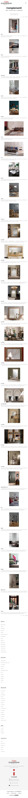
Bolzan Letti (3, 624)
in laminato (3, 700)
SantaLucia (3, 642)
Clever (2, 626)
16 (25, 17)
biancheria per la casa (5, 662)
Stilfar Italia (3, 644)
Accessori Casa (12, 10)
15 (23, 17)
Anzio (2, 741)
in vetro (2, 718)
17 (26, 17)
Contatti (19, 793)
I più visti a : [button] (4, 738)
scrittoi (2, 674)
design (2, 730)
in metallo (3, 710)
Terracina (2, 751)
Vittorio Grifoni (3, 652)
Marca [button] (2, 621)
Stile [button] (2, 725)
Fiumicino (2, 743)
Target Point (3, 646)
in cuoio (2, 692)
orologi (2, 668)
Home (7, 10)
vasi (1, 682)
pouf (2, 672)
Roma (2, 749)
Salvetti (2, 640)
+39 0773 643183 (14, 783)
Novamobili (3, 636)
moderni (2, 732)
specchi (2, 676)
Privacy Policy (13, 793)
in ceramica (3, 690)
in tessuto (3, 716)
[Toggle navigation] (25, 3)
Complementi (20, 10)
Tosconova (3, 650)
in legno (2, 702)
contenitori (3, 664)
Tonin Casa (3, 648)
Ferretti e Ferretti (4, 634)
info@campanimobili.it (14, 785)
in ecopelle (3, 694)
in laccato (3, 698)
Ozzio (2, 638)
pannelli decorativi (4, 670)
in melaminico (3, 708)
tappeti (2, 678)
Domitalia (2, 628)
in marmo (3, 704)
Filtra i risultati (14, 14)
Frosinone (2, 745)
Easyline (2, 630)
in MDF (2, 706)
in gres (2, 696)
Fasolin (2, 632)
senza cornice (3, 720)
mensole (2, 666)
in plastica (3, 714)
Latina (2, 747)
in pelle (2, 712)
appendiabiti (3, 660)
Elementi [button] (3, 657)
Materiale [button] (3, 687)
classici (2, 728)
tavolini (2, 680)
